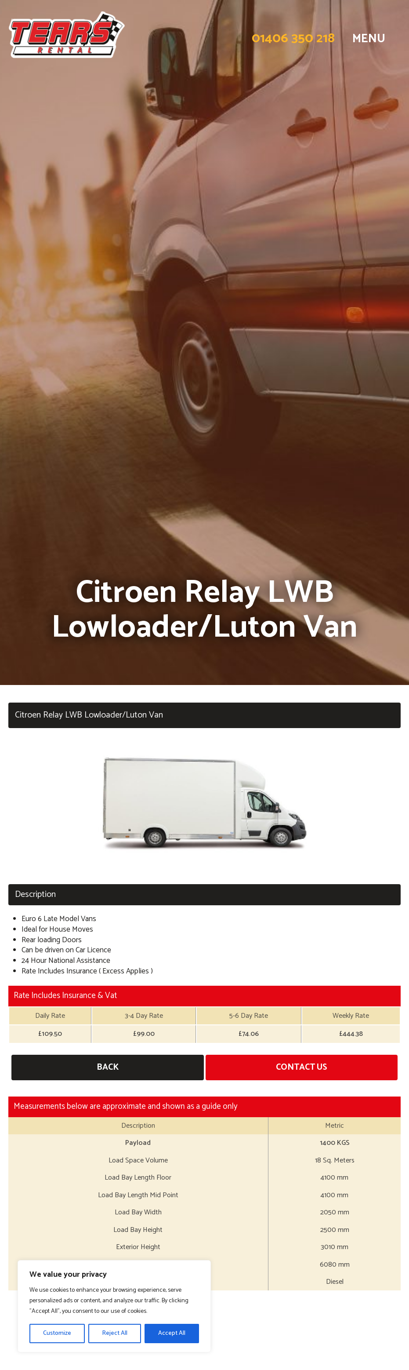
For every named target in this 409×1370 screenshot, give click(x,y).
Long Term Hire (204, 1353)
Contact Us (301, 1067)
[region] (114, 1306)
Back (108, 1067)
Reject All (114, 1333)
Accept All (171, 1333)
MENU (368, 38)
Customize (57, 1333)
